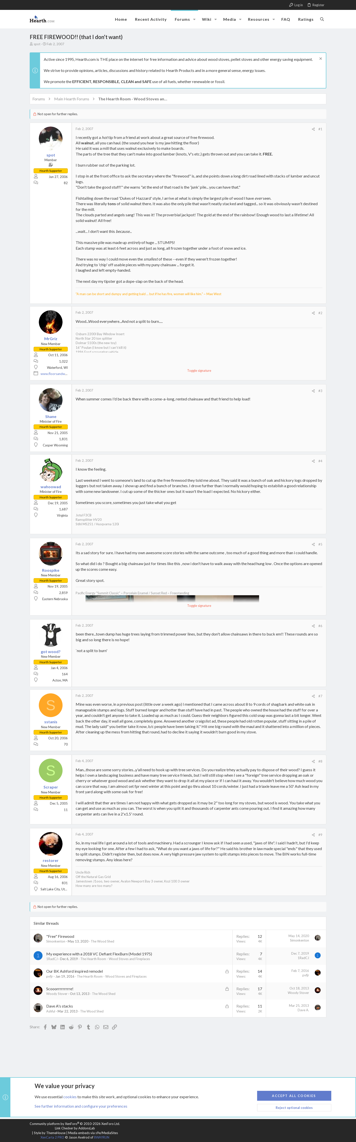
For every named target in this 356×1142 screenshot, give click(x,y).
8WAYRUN (101, 1137)
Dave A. (303, 1010)
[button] (194, 19)
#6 (320, 626)
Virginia (62, 515)
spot (37, 44)
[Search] (322, 19)
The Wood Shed (102, 941)
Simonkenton (55, 941)
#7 (320, 696)
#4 (320, 461)
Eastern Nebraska (55, 599)
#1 (320, 129)
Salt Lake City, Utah (54, 889)
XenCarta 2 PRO (52, 1137)
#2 (320, 313)
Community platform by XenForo (75, 1124)
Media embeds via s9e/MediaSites (93, 1133)
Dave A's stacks (59, 1006)
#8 (320, 761)
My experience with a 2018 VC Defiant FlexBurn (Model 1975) (99, 953)
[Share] (313, 129)
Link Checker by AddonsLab (75, 1128)
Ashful (50, 1011)
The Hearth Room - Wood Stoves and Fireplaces (115, 959)
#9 (320, 835)
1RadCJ (52, 959)
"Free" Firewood (60, 936)
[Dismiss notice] (320, 59)
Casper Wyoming (55, 445)
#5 (320, 544)
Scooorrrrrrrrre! (59, 988)
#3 (320, 391)
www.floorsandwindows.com (61, 374)
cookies (70, 1096)
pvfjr (49, 976)
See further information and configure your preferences (81, 1106)
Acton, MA (60, 680)
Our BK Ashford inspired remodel (74, 971)
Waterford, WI (57, 368)
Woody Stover (56, 994)
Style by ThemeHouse (50, 1133)
